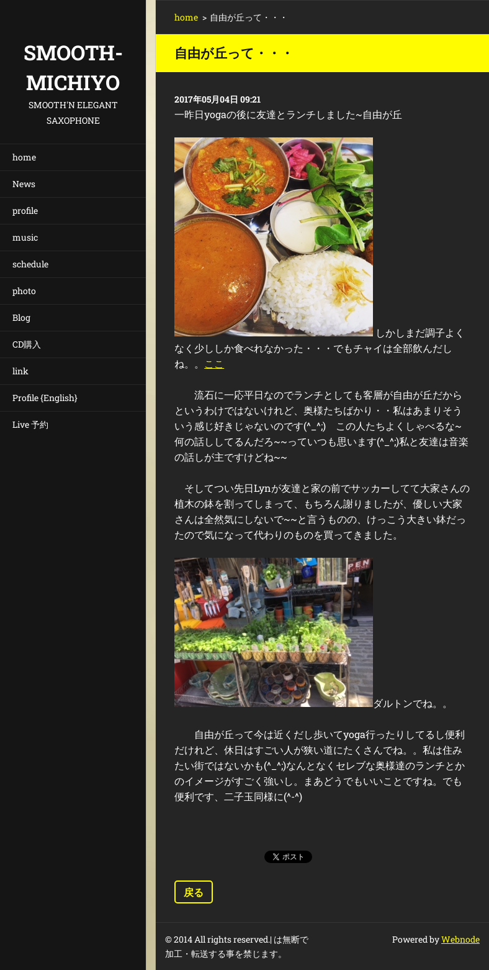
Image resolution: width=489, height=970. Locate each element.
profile (25, 210)
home (24, 157)
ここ (214, 363)
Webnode (460, 939)
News (23, 184)
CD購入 (26, 344)
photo (24, 291)
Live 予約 (30, 424)
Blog (21, 317)
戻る (194, 891)
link (20, 371)
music (25, 237)
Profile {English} (45, 398)
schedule (30, 264)
